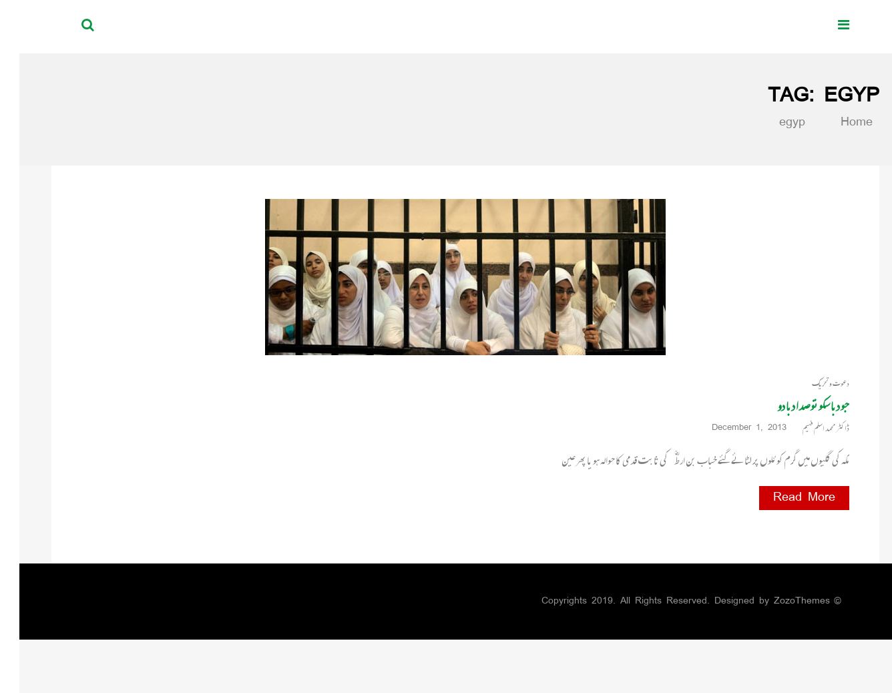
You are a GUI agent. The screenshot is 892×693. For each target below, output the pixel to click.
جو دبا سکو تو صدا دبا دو (794, 405)
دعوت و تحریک (811, 383)
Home (829, 122)
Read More (785, 498)
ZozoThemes (782, 601)
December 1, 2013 (734, 428)
